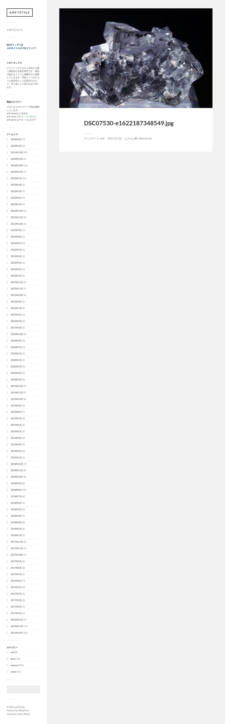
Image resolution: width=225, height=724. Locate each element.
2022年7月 (16, 243)
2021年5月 (16, 314)
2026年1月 (16, 146)
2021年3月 (16, 327)
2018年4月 (16, 516)
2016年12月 (17, 619)
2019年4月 (16, 438)
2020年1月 (16, 379)
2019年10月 (17, 399)
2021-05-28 (114, 138)
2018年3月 (16, 522)
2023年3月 (16, 191)
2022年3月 (16, 262)
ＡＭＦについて (15, 30)
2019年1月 (16, 457)
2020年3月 (16, 366)
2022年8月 (16, 236)
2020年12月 (17, 334)
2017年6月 (16, 580)
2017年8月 (16, 567)
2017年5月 (16, 587)
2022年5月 (16, 249)
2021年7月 (16, 308)
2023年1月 (16, 204)
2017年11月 (17, 548)
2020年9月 (16, 340)
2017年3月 (16, 600)
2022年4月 (16, 256)
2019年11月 (17, 392)
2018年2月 (16, 528)
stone (13, 671)
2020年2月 (16, 373)
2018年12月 (17, 464)
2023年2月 (16, 197)
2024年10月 (17, 165)
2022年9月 (16, 230)
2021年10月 (17, 295)
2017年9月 (16, 561)
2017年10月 (17, 554)
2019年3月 (16, 444)
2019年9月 (16, 405)
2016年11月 (17, 626)
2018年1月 (16, 535)
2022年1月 (16, 275)
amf (12, 652)
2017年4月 (16, 593)
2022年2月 (16, 269)
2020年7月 (16, 347)
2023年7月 (16, 178)
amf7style (19, 12)
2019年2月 (16, 451)
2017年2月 (16, 606)
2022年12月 (17, 210)
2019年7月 (16, 418)
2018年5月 (16, 509)
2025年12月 (17, 152)
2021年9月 (16, 301)
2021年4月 (16, 321)
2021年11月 (17, 288)
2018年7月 (16, 496)
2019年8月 (16, 412)
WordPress (24, 710)
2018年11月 (17, 470)
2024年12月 (17, 159)
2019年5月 (16, 431)
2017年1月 (16, 613)
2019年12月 (17, 386)
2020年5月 (16, 353)
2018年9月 (16, 483)
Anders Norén (23, 714)
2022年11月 (17, 217)
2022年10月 (17, 223)
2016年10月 (17, 632)
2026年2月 (16, 139)
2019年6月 (16, 425)
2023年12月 (17, 171)
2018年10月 (17, 476)
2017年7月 (16, 574)
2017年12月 (17, 541)
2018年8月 (16, 490)
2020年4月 (16, 360)
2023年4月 (16, 184)
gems (13, 658)
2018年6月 (16, 503)
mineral (14, 665)
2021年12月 (17, 282)
